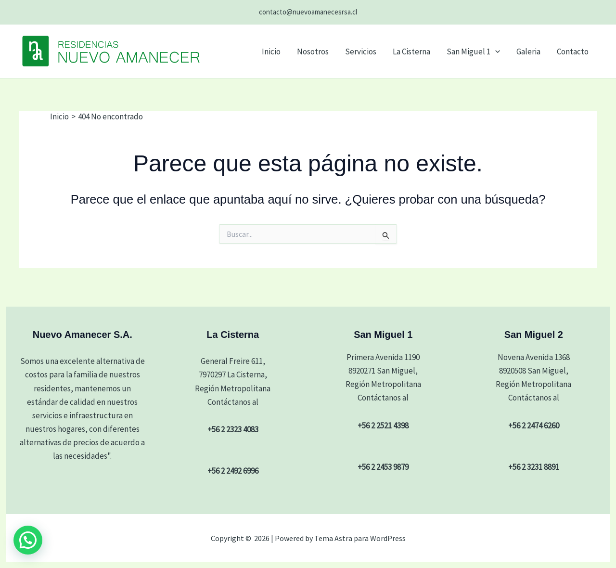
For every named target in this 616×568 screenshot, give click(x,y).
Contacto (573, 51)
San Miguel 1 (473, 51)
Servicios (360, 51)
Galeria (528, 51)
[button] (495, 51)
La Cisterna (411, 51)
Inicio (271, 51)
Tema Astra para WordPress (360, 538)
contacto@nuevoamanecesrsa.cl (308, 11)
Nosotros (313, 51)
